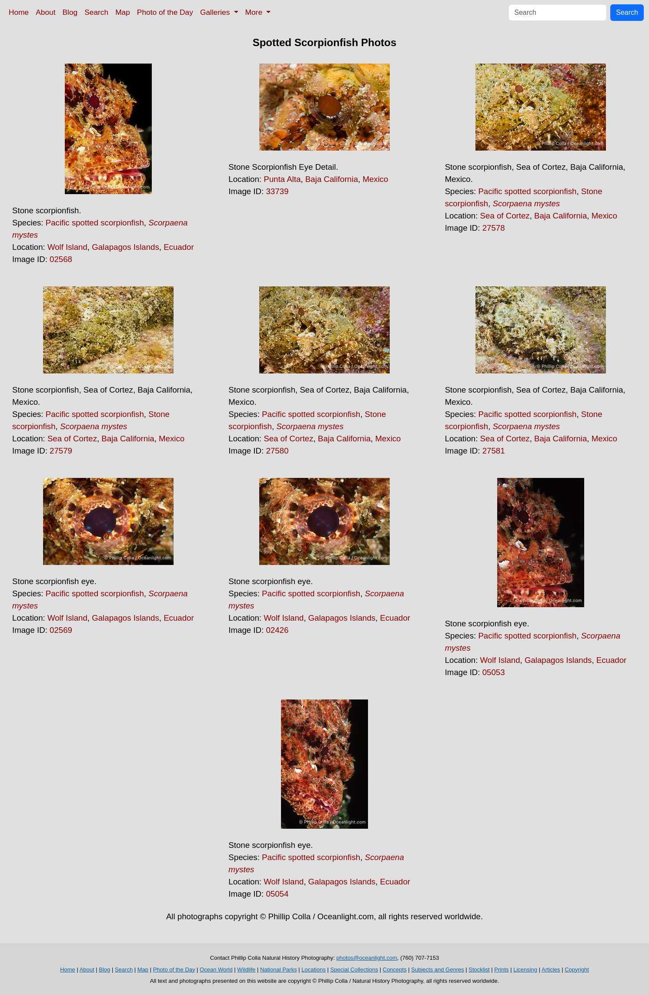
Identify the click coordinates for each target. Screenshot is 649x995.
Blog (70, 12)
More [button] (254, 12)
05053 (493, 672)
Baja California (331, 179)
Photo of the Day (165, 12)
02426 (277, 630)
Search (96, 12)
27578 (493, 227)
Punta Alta (282, 179)
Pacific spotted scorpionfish (95, 222)
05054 (277, 893)
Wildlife (246, 969)
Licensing (525, 969)
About (45, 12)
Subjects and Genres (437, 969)
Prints (501, 969)
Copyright (577, 969)
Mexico (375, 179)
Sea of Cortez (505, 215)
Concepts (395, 969)
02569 (61, 630)
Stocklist (478, 969)
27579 (61, 450)
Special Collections (354, 969)
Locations (313, 969)
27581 (493, 450)
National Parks (278, 969)
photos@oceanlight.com (366, 958)
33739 (277, 191)
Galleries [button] (216, 12)
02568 (61, 259)
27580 (277, 450)
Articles (551, 969)
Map (122, 12)
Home (19, 12)
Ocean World (216, 969)
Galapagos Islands (125, 247)
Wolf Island (67, 247)
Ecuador (179, 247)
